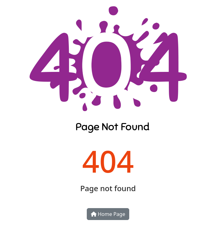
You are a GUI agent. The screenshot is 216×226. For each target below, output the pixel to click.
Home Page (108, 214)
